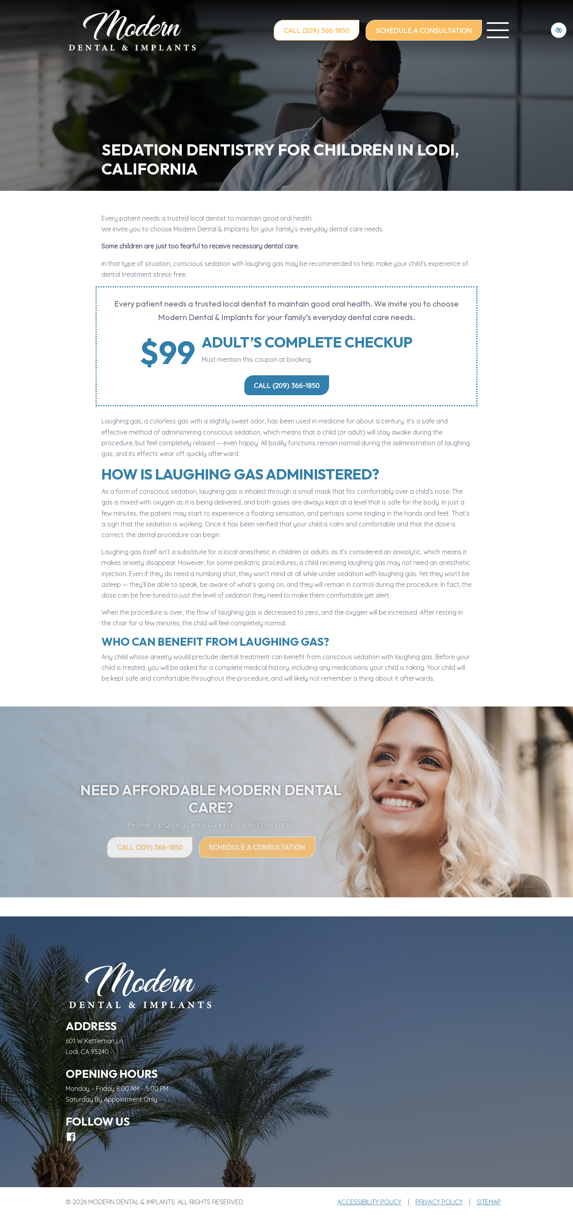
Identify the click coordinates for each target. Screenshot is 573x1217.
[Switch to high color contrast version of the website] (559, 30)
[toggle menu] (497, 30)
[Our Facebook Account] (71, 1137)
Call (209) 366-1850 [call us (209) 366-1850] (316, 30)
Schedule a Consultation (424, 30)
